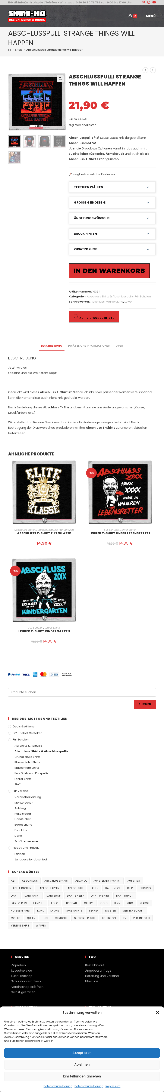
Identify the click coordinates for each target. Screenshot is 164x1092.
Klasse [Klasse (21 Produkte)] (144, 903)
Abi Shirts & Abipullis (28, 746)
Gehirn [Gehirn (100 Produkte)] (89, 903)
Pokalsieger (23, 814)
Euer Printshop (21, 976)
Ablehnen (82, 1064)
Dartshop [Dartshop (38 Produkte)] (53, 895)
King (120, 302)
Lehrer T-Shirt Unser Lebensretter (120, 533)
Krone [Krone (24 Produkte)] (54, 910)
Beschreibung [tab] (51, 345)
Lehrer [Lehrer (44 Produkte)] (93, 910)
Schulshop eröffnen (26, 981)
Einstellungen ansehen (82, 1076)
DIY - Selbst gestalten (27, 733)
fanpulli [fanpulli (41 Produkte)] (38, 903)
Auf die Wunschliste (93, 317)
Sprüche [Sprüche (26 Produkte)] (61, 918)
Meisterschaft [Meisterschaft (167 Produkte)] (133, 910)
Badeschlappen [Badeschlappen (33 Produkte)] (48, 888)
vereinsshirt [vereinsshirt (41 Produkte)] (20, 925)
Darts (18, 836)
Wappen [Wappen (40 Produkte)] (41, 925)
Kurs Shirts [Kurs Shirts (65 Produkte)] (74, 910)
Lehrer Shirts (128, 530)
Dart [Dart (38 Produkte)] (14, 895)
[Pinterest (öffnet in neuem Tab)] (143, 2)
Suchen (145, 704)
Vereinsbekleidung (28, 797)
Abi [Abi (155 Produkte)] (13, 880)
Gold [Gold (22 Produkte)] (104, 903)
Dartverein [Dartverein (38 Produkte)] (19, 903)
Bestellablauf (94, 965)
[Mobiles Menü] (147, 16)
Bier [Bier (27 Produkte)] (130, 888)
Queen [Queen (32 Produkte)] (31, 918)
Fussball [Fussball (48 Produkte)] (71, 903)
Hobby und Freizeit (26, 848)
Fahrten (20, 854)
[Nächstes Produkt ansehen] (153, 70)
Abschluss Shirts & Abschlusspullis (110, 296)
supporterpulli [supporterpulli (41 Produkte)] (84, 918)
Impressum (112, 1086)
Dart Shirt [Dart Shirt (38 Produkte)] (32, 895)
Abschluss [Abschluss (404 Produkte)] (30, 880)
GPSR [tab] (119, 345)
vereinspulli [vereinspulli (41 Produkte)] (141, 918)
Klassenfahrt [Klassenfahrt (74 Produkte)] (21, 910)
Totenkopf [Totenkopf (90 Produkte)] (109, 918)
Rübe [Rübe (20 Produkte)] (45, 918)
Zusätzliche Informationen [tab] (88, 345)
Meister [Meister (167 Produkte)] (110, 910)
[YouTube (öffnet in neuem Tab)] (153, 2)
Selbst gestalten (23, 992)
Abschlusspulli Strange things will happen (54, 50)
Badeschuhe (23, 825)
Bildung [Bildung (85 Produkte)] (145, 888)
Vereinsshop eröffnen (27, 987)
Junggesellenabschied (31, 859)
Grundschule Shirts (27, 757)
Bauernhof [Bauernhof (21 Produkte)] (113, 888)
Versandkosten (85, 125)
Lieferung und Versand (102, 976)
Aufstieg (20, 808)
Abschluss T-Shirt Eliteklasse (44, 533)
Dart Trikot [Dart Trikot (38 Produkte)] (124, 895)
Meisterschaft (24, 803)
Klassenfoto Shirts (27, 768)
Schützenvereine (26, 841)
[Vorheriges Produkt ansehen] (145, 70)
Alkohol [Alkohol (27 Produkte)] (81, 880)
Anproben (18, 965)
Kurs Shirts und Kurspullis (31, 773)
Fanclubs (21, 830)
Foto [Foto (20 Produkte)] (54, 903)
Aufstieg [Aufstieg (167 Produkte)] (133, 880)
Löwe (128, 302)
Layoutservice (21, 970)
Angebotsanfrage (98, 970)
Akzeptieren (82, 1053)
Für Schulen (143, 296)
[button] (157, 1012)
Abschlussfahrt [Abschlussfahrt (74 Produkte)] (56, 880)
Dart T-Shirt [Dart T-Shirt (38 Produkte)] (100, 895)
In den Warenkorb (109, 270)
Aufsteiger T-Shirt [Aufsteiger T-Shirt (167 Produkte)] (107, 880)
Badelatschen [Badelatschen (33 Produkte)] (21, 888)
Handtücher (23, 819)
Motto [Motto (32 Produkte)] (15, 918)
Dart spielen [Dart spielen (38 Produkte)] (75, 895)
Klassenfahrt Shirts (27, 762)
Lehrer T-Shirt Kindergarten (44, 631)
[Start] (9, 50)
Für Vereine (21, 791)
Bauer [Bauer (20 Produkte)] (94, 888)
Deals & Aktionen (24, 726)
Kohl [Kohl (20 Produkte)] (40, 910)
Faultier (111, 302)
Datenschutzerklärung (58, 1086)
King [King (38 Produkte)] (130, 903)
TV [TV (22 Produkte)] (124, 918)
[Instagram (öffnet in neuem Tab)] (148, 2)
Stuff (17, 784)
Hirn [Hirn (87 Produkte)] (117, 903)
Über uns (91, 981)
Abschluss (98, 302)
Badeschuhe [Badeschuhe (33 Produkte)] (74, 888)
